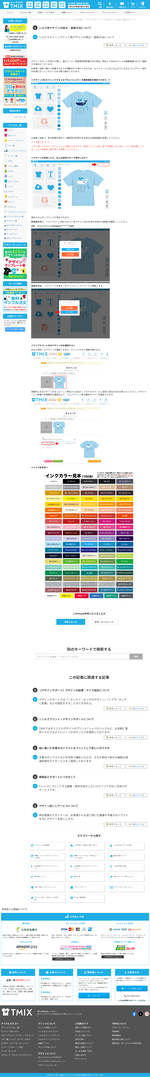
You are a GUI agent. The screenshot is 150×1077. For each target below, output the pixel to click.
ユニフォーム (12, 197)
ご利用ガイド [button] (130, 12)
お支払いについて (82, 1031)
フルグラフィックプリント (49, 1039)
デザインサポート (92, 19)
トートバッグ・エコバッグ (17, 151)
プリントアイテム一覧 (14, 216)
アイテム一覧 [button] (26, 12)
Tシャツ (11, 130)
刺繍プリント (43, 1043)
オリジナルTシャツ (61, 19)
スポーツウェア (13, 181)
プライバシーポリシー (121, 1027)
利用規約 (115, 1031)
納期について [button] (68, 12)
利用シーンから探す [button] (47, 12)
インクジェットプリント (48, 1031)
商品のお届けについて (84, 1043)
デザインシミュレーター (48, 1065)
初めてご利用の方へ (83, 1027)
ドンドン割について (83, 1035)
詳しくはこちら (94, 995)
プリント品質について (47, 1027)
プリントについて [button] (110, 12)
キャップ (11, 202)
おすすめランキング (13, 225)
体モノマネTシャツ (12, 238)
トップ (10, 12)
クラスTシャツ (11, 229)
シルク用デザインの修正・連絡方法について (119, 19)
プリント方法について (47, 1047)
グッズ (4, 1051)
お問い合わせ (80, 1055)
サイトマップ (80, 1059)
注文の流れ (79, 1039)
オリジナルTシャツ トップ (41, 19)
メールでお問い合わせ (132, 988)
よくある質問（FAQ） (84, 1051)
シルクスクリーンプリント (49, 1035)
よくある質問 (77, 19)
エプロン (11, 171)
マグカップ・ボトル (9, 1055)
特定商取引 (116, 1035)
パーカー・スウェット (16, 141)
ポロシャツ (12, 135)
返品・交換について (83, 1047)
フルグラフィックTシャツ (17, 212)
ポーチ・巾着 (12, 156)
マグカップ (12, 207)
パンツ (10, 186)
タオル (10, 161)
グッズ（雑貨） (13, 166)
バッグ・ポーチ (16, 1039)
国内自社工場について (121, 1039)
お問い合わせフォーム (15, 46)
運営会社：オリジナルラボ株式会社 (126, 1043)
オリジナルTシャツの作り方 (49, 1057)
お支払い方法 (75, 916)
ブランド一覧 (10, 221)
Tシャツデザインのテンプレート (51, 1061)
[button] (100, 5)
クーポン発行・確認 (15, 329)
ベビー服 (11, 146)
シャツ (10, 176)
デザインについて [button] (88, 12)
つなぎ (20, 1047)
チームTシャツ (11, 234)
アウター (11, 192)
